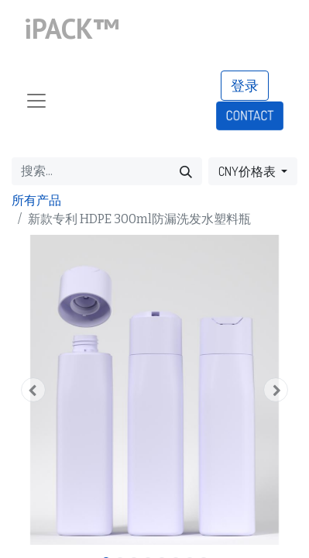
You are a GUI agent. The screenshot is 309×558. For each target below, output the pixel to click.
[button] (33, 389)
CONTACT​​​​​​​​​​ (250, 115)
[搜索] (186, 171)
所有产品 (36, 200)
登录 (245, 85)
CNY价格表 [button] (248, 171)
